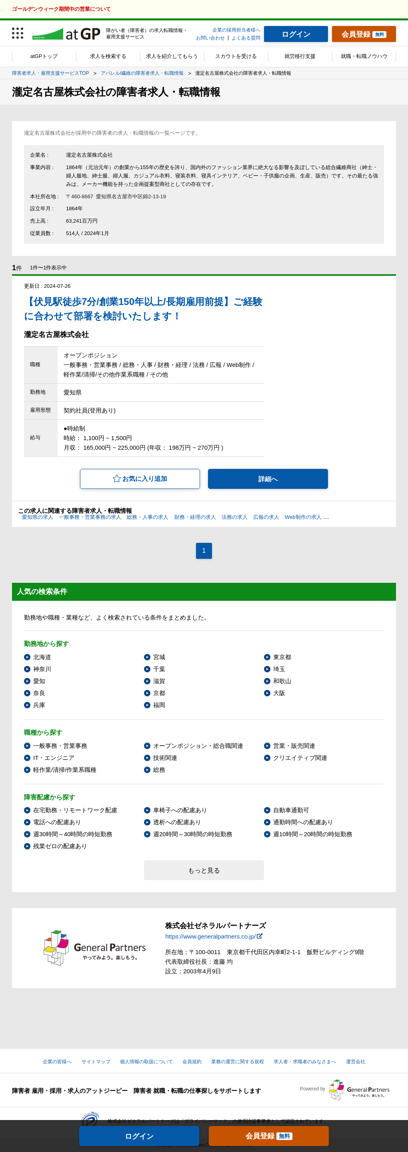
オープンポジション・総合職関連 (198, 745)
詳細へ (268, 479)
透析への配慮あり (177, 822)
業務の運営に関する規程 (237, 1061)
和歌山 (282, 681)
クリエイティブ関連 (300, 757)
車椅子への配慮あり (180, 810)
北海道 (42, 657)
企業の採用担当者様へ (236, 30)
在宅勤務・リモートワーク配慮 (75, 810)
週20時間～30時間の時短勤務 (192, 834)
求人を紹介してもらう (172, 56)
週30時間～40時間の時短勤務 (72, 834)
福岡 (159, 705)
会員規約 (192, 1061)
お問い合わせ (210, 38)
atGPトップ (44, 56)
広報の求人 (266, 517)
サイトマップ (96, 1061)
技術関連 (165, 757)
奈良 (39, 693)
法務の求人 (235, 517)
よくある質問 (246, 38)
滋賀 (159, 681)
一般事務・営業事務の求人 (90, 517)
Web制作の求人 (303, 517)
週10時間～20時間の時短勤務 (312, 834)
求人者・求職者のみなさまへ (305, 1061)
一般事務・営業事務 (60, 745)
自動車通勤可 (291, 810)
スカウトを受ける (236, 56)
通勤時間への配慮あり (303, 822)
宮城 (159, 657)
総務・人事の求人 (147, 517)
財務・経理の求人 (195, 517)
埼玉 (279, 669)
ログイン (139, 1136)
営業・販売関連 (294, 745)
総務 (159, 769)
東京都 (282, 657)
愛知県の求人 (37, 517)
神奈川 (42, 669)
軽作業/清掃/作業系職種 (64, 769)
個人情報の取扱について (146, 1061)
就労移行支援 (300, 56)
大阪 (279, 693)
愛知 (39, 681)
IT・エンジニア (53, 757)
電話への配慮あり (57, 822)
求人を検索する (108, 56)
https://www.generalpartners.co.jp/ (210, 936)
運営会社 (355, 1061)
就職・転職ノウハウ (364, 56)
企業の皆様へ (57, 1061)
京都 (159, 693)
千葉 (159, 669)
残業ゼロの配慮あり (60, 846)
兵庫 (39, 705)
